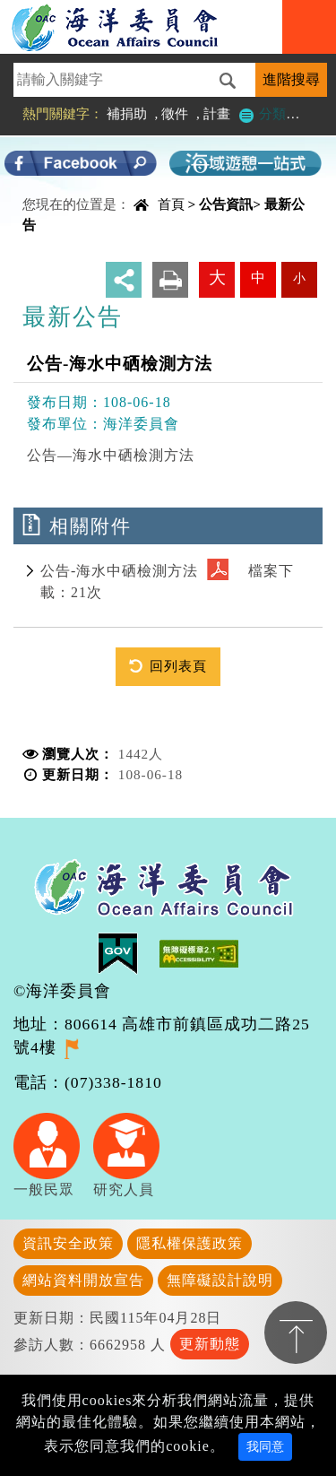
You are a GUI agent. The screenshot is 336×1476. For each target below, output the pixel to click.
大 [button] (217, 277)
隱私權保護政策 (189, 1243)
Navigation (309, 27)
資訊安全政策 (68, 1243)
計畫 (216, 113)
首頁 (171, 204)
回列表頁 (178, 665)
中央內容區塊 (59, 209)
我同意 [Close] (265, 1447)
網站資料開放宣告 (83, 1280)
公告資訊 (226, 204)
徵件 (174, 113)
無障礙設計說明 (220, 1280)
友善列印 (170, 280)
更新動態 (209, 1343)
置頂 (295, 1332)
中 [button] (258, 277)
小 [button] (299, 278)
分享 (124, 280)
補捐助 (127, 113)
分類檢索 (275, 113)
